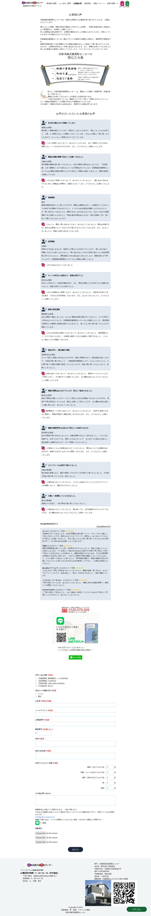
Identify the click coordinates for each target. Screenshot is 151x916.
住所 (39, 738)
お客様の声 (77, 3)
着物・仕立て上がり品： (96, 767)
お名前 (43, 701)
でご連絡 (40, 823)
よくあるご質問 (65, 3)
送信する (75, 849)
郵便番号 (44, 729)
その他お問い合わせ (43, 793)
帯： (104, 783)
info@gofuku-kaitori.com (45, 817)
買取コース (99, 3)
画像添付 (38, 828)
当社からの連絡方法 (45, 690)
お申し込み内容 (44, 675)
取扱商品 (87, 3)
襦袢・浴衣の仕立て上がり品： (94, 777)
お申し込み (137, 909)
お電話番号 (42, 720)
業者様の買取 (52, 3)
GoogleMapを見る (104, 526)
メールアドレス (44, 710)
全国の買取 (112, 3)
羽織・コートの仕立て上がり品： (93, 772)
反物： (103, 788)
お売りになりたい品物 (46, 763)
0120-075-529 (37, 870)
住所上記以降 (43, 751)
